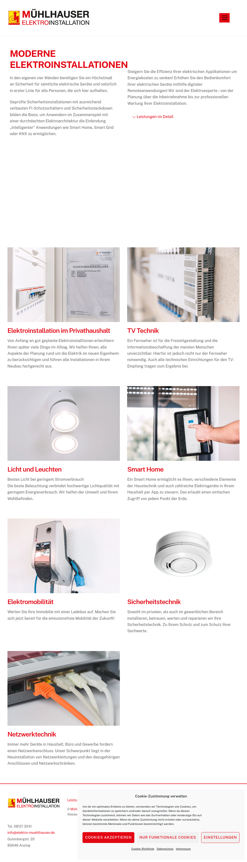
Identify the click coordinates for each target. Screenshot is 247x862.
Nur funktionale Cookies (167, 837)
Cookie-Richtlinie (142, 848)
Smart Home (145, 470)
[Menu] (225, 18)
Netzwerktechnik (31, 734)
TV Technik (143, 331)
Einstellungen (220, 837)
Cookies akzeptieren (108, 837)
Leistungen (76, 800)
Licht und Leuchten (34, 470)
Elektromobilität (30, 602)
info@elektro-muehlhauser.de (31, 833)
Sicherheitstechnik (154, 602)
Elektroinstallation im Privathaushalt (58, 331)
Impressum (183, 848)
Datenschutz (165, 848)
